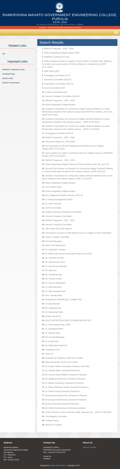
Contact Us (47, 456)
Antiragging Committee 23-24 (56, 75)
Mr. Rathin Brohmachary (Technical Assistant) (63, 408)
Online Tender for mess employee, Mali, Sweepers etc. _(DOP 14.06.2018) (76, 412)
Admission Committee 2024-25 (56, 79)
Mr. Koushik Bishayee (53, 337)
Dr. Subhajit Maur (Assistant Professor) (61, 370)
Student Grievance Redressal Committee (61, 212)
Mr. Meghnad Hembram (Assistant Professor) (63, 379)
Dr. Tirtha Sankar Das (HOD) (56, 325)
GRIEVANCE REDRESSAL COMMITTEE (62, 300)
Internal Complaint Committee (57, 216)
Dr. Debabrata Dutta (52, 312)
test (3, 54)
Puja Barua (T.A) (51, 350)
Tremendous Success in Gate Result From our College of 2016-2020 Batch (76, 233)
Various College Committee (55, 237)
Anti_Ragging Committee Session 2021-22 (62, 195)
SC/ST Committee (51, 208)
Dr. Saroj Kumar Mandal (54, 266)
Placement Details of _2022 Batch (58, 142)
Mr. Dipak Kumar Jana (53, 262)
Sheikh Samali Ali (51, 316)
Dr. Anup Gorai (50, 341)
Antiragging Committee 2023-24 (57, 133)
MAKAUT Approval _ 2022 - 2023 (58, 160)
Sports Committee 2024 (53, 88)
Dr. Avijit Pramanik (51, 204)
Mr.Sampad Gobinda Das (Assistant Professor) (64, 395)
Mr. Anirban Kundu (52, 279)
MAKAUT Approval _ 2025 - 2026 (58, 48)
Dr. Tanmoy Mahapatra (53, 283)
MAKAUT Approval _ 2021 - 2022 (58, 220)
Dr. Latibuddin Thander (54, 249)
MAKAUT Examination (11, 83)
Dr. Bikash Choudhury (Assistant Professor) (63, 383)
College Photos (50, 420)
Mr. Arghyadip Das (52, 308)
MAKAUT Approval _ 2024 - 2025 (58, 100)
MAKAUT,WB (7, 78)
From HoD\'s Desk (52, 187)
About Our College (52, 425)
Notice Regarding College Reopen (58, 105)
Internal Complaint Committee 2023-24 (60, 96)
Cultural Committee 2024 (54, 92)
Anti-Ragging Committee (54, 416)
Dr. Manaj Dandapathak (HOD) (57, 199)
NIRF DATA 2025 (50, 71)
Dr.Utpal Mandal (51, 304)
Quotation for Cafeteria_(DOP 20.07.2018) (62, 358)
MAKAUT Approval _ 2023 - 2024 (58, 137)
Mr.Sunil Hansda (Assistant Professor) (60, 404)
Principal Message (52, 241)
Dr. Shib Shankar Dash (54, 291)
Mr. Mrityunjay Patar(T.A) (54, 345)
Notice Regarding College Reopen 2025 (60, 53)
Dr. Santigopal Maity (52, 329)
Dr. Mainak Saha (51, 333)
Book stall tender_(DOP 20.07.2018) (59, 362)
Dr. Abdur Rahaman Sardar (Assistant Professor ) (65, 387)
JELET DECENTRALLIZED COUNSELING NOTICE (66, 320)
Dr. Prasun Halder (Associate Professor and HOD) (66, 366)
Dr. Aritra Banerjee (52, 287)
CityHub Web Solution (58, 465)
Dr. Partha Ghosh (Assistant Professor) (61, 391)
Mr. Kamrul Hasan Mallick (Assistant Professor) (64, 375)
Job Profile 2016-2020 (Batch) (57, 229)
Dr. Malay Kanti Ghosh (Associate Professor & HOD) (67, 254)
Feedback (46, 459)
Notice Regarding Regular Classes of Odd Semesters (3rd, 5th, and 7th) (75, 164)
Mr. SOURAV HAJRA (53, 258)
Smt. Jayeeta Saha (52, 295)
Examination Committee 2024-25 (57, 84)
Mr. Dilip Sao (49, 270)
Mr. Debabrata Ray (59, 275)
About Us (47, 354)
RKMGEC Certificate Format (13, 69)
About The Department (53, 245)
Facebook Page (8, 74)
